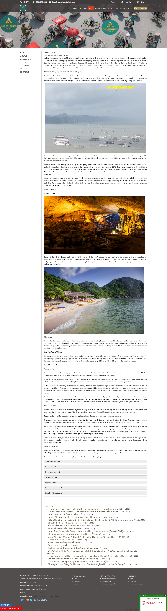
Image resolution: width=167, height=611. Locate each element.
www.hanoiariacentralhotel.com (36, 593)
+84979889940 (28, 2)
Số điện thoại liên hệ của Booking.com (65, 522)
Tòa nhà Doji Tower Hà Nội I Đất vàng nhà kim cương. (73, 558)
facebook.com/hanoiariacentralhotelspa (46, 596)
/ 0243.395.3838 (41, 2)
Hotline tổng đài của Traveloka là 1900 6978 (68, 525)
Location (76, 584)
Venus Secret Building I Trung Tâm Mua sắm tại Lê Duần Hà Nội (77, 561)
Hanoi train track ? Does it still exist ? (64, 514)
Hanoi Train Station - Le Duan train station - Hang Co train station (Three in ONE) (85, 531)
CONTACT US (24, 72)
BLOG (91, 8)
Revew (113, 2)
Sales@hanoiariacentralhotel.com (63, 2)
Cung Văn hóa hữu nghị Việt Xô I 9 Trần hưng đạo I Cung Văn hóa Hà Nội (82, 536)
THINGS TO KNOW (79, 576)
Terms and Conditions (109, 579)
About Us (128, 2)
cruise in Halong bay (65, 450)
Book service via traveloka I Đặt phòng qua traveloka (72, 548)
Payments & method (108, 584)
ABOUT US (83, 8)
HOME (75, 8)
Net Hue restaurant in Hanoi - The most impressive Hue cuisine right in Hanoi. (83, 511)
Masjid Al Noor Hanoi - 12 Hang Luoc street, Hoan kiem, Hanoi (77, 517)
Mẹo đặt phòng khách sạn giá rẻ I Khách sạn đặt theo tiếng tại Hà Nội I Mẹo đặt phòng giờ (91, 519)
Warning (77, 581)
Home (47, 53)
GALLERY (130, 8)
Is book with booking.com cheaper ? (64, 542)
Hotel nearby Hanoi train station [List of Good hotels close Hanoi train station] (83, 508)
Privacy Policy (106, 581)
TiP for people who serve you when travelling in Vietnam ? (74, 534)
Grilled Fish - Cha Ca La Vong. (61, 539)
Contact (143, 2)
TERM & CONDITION (108, 576)
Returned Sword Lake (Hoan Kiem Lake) (65, 528)
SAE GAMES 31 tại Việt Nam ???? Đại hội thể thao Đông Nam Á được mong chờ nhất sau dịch (92, 550)
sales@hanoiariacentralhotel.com (109, 416)
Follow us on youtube (136, 584)
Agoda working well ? (57, 545)
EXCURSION (120, 8)
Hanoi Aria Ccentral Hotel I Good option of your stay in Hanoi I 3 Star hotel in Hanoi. (87, 555)
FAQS (76, 579)
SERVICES (111, 8)
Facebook (133, 581)
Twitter (132, 579)
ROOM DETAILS (100, 8)
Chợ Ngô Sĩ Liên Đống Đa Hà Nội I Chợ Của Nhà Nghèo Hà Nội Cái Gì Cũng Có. (87, 564)
